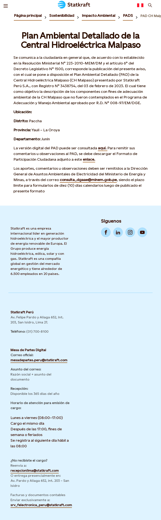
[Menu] (5, 5)
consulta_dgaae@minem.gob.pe (88, 179)
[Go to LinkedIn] (118, 232)
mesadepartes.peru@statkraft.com (38, 360)
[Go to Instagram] (130, 232)
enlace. (89, 159)
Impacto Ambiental (98, 15)
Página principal (28, 15)
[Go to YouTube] (142, 232)
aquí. (102, 148)
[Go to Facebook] (106, 232)
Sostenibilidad (61, 15)
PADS (128, 15)
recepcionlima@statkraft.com (34, 471)
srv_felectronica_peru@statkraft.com (41, 505)
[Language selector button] (140, 5)
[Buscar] (150, 5)
